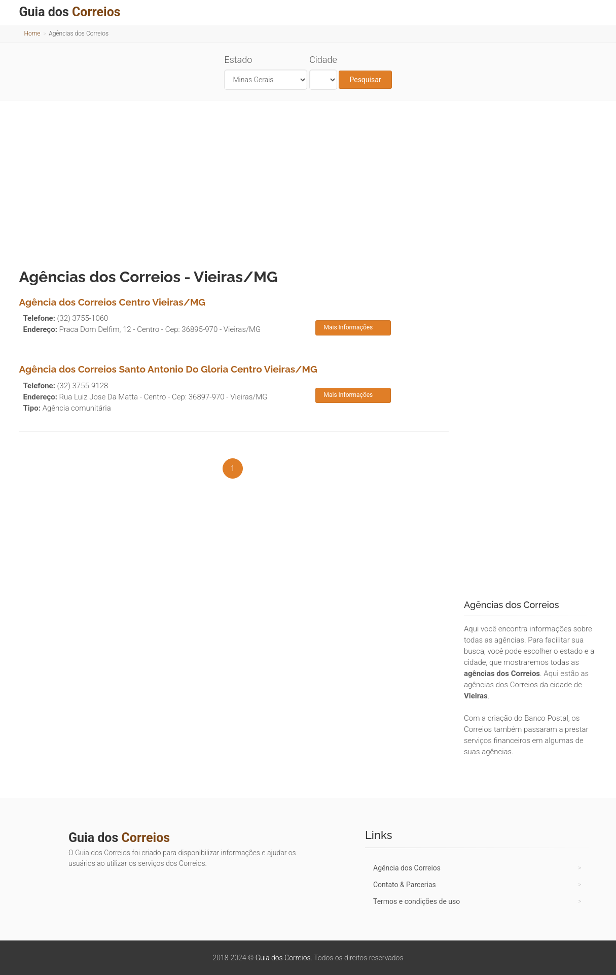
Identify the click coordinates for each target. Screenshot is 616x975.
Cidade (323, 59)
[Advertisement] (308, 182)
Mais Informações (348, 327)
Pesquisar (365, 80)
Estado (238, 59)
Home (32, 33)
